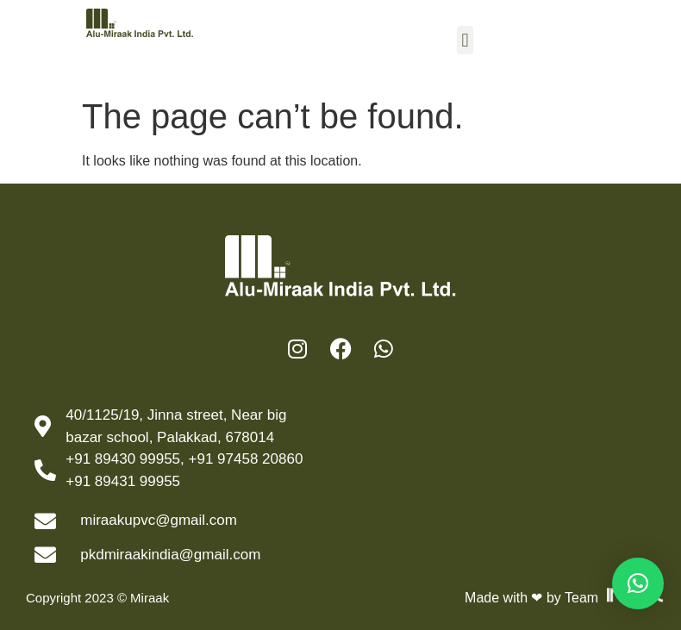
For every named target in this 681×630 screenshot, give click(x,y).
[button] (465, 40)
